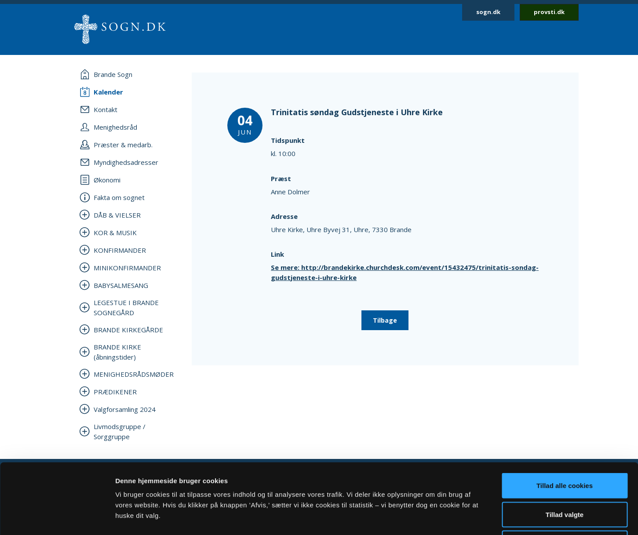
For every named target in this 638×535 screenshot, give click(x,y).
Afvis (565, 477)
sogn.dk (488, 12)
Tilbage (385, 320)
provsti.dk (549, 12)
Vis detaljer (457, 517)
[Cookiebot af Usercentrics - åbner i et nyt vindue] (56, 517)
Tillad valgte (564, 448)
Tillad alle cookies (564, 419)
